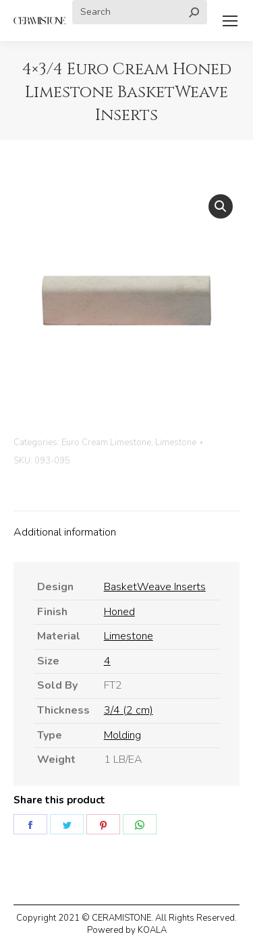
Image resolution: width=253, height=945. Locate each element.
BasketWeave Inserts (155, 586)
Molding (122, 735)
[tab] (126, 526)
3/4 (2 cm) (128, 710)
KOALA (152, 930)
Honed (119, 611)
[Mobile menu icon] (230, 20)
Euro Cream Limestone (106, 442)
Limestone (175, 442)
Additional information (64, 532)
